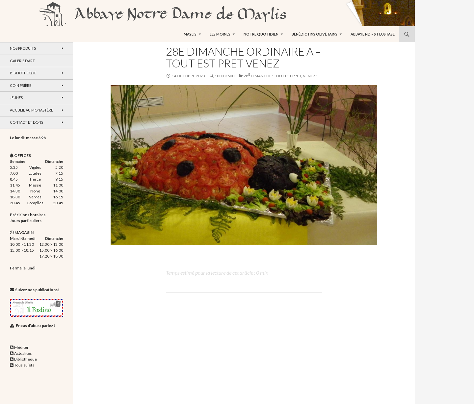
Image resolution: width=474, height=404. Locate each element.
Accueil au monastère (31, 110)
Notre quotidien (261, 34)
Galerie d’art (22, 61)
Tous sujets (24, 365)
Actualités (23, 353)
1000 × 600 (224, 75)
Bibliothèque (23, 73)
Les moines (220, 34)
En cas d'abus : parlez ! (35, 325)
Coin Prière (20, 85)
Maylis (190, 34)
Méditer (21, 347)
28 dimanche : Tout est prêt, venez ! (281, 75)
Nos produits (23, 48)
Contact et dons (26, 122)
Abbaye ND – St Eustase (373, 34)
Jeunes (16, 97)
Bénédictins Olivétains (314, 34)
